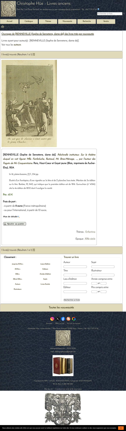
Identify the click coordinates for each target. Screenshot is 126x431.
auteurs (17, 45)
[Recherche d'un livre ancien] (109, 13)
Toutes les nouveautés (61, 307)
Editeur (67, 287)
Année (94, 279)
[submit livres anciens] (124, 13)
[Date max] (103, 283)
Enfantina (90, 232)
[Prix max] (103, 291)
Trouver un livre (71, 257)
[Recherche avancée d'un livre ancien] (71, 300)
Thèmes (80, 232)
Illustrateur (96, 270)
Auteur (66, 262)
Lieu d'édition (70, 279)
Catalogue (29, 21)
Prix (93, 287)
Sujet (93, 262)
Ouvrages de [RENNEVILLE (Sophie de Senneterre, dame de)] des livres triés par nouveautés (47, 34)
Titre (65, 270)
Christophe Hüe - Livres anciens (43, 3)
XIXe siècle (90, 239)
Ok (121, 428)
